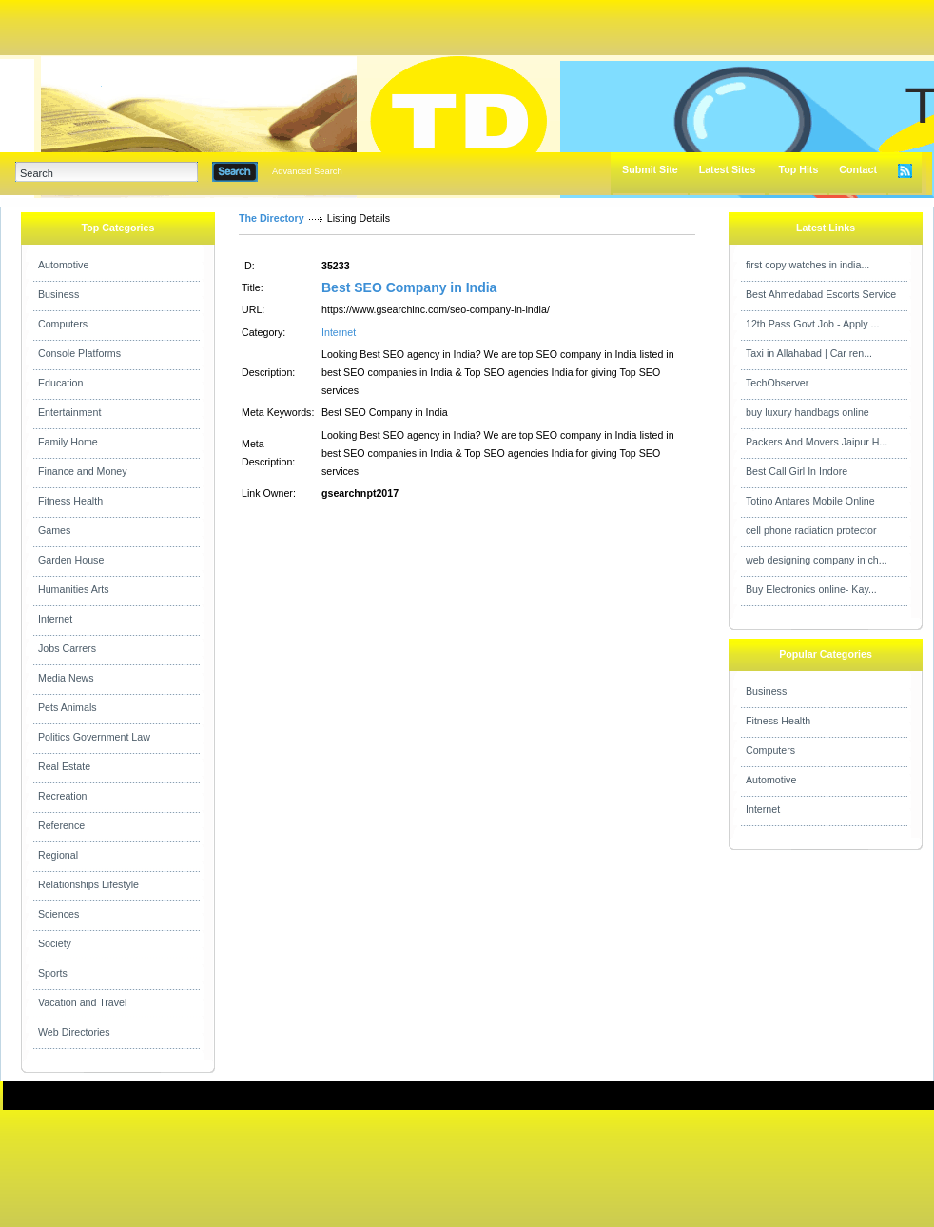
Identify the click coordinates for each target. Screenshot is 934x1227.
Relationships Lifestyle (88, 884)
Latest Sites (727, 169)
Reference (61, 825)
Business (58, 294)
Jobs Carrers (67, 648)
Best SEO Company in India (408, 287)
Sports (53, 973)
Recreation (63, 796)
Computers (63, 323)
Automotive (63, 264)
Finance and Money (82, 471)
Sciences (58, 914)
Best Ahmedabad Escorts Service (821, 294)
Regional (58, 855)
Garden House (71, 559)
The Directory (271, 218)
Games (54, 530)
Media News (66, 677)
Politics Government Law (94, 736)
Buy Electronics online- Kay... (811, 589)
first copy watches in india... (807, 264)
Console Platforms (79, 353)
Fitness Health (70, 500)
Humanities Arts (73, 589)
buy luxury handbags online (807, 412)
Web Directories (74, 1032)
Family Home (68, 441)
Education (60, 382)
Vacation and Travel (82, 1002)
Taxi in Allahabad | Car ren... (809, 353)
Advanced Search (307, 171)
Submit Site (650, 169)
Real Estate (64, 766)
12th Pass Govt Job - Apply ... (812, 323)
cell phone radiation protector (811, 530)
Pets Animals (67, 707)
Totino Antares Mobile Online (810, 500)
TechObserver (777, 382)
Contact (858, 169)
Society (54, 943)
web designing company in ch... (816, 559)
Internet (55, 618)
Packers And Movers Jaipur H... (816, 441)
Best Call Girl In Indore (796, 471)
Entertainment (69, 412)
